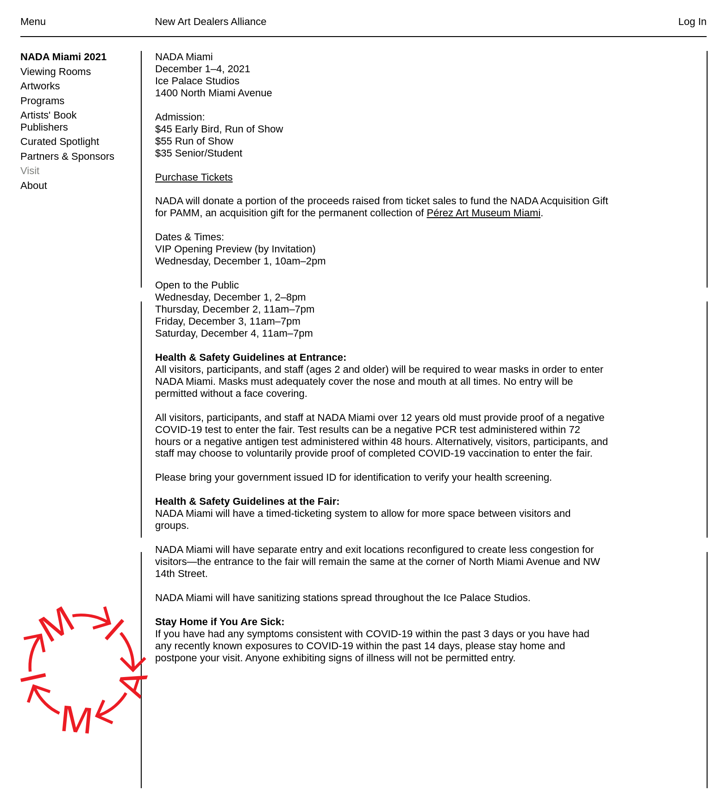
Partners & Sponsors (67, 156)
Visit (29, 170)
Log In (692, 21)
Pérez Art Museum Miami (483, 213)
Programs (42, 101)
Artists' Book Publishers (48, 121)
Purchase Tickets (194, 177)
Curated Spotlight (59, 141)
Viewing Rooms (55, 71)
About (33, 185)
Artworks (40, 86)
